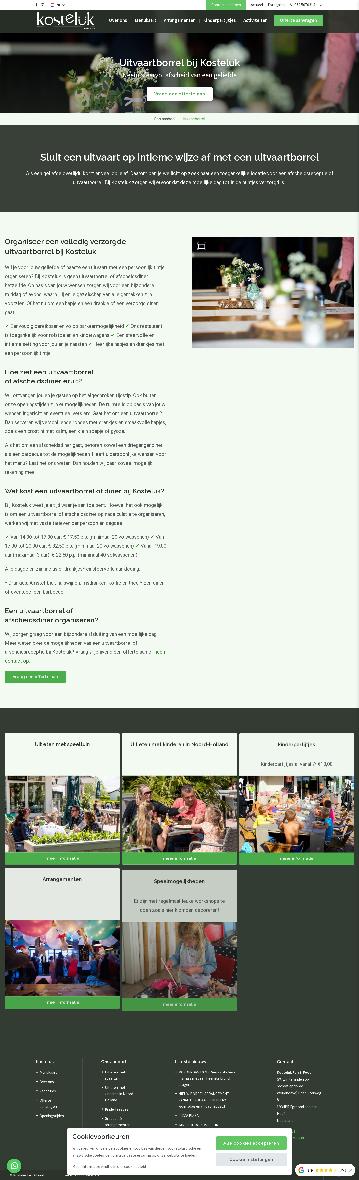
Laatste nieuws (190, 1061)
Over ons (118, 22)
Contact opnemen (226, 4)
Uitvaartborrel (193, 119)
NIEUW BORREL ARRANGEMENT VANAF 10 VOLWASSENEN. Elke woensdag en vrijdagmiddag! (204, 1100)
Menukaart (145, 22)
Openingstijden (52, 1116)
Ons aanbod (164, 119)
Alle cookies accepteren (251, 1143)
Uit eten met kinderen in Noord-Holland (120, 1093)
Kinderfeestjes (116, 1109)
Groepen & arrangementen (117, 1121)
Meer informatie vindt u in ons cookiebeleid (109, 1166)
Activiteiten (255, 22)
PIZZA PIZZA (189, 1115)
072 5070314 (302, 5)
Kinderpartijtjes (219, 22)
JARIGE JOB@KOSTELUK (198, 1125)
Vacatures (48, 1091)
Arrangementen (180, 22)
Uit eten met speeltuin (115, 1075)
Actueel (257, 4)
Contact (285, 1061)
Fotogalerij (276, 4)
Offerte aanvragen (298, 22)
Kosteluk (45, 1061)
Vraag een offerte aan (36, 676)
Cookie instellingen (251, 1159)
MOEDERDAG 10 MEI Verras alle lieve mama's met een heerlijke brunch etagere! (207, 1078)
